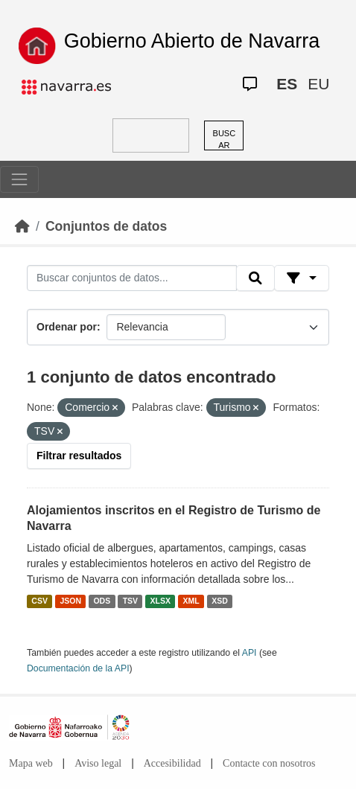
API (249, 653)
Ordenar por (66, 327)
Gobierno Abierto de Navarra (192, 41)
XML (191, 601)
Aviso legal (97, 763)
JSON (70, 601)
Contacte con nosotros (269, 763)
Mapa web (31, 763)
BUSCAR (224, 139)
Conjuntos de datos (106, 226)
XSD (220, 601)
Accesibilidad (172, 763)
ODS (101, 601)
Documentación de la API (78, 668)
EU (318, 83)
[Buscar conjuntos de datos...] (132, 278)
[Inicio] (22, 226)
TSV (130, 601)
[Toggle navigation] (19, 179)
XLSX (160, 601)
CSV (39, 601)
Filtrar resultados (78, 455)
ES (286, 83)
